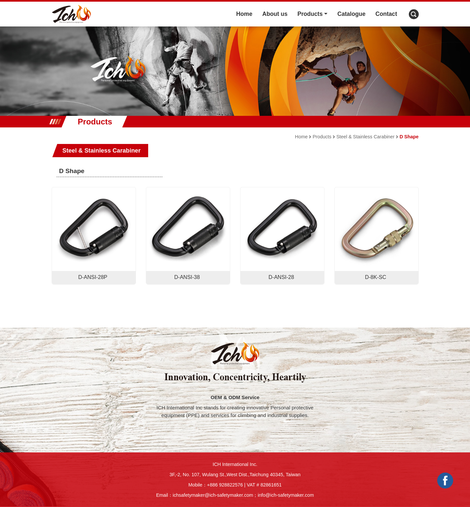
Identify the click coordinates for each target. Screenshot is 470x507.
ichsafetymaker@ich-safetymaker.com (213, 495)
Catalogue (351, 14)
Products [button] (309, 14)
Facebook (445, 480)
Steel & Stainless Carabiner (365, 136)
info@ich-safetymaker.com (286, 495)
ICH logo (71, 14)
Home (244, 14)
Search (414, 14)
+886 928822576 (225, 484)
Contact (386, 14)
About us (274, 14)
